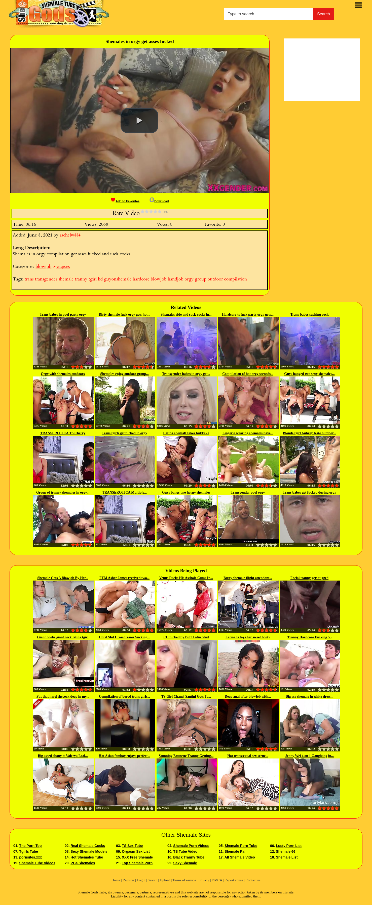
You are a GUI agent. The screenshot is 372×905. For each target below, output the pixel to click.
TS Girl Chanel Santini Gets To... (186, 696)
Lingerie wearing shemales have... (247, 433)
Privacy (203, 880)
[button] (139, 120)
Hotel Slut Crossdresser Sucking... (124, 637)
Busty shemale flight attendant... (248, 578)
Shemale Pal (235, 851)
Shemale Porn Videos (191, 846)
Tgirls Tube (28, 851)
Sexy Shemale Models (88, 851)
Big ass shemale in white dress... (309, 696)
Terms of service (184, 880)
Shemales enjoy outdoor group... (124, 374)
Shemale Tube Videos (37, 863)
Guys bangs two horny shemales (186, 492)
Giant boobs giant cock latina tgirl (62, 637)
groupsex (61, 266)
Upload (165, 880)
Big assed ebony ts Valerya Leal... (63, 756)
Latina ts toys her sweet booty (248, 637)
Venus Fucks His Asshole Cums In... (186, 578)
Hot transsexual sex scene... (247, 756)
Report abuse (234, 880)
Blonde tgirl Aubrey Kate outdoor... (309, 433)
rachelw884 (70, 235)
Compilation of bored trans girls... (124, 696)
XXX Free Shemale (137, 857)
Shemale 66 (285, 851)
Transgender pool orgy (248, 492)
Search (323, 14)
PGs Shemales (82, 863)
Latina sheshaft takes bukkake (186, 433)
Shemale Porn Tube (241, 846)
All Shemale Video (240, 857)
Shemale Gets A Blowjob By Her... (62, 578)
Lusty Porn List (289, 846)
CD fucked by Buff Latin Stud (186, 637)
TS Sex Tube (132, 846)
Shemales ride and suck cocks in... (186, 314)
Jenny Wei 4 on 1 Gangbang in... (309, 756)
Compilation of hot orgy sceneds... (247, 374)
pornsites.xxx (30, 857)
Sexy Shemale (185, 863)
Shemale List (286, 857)
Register (128, 880)
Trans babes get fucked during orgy (309, 492)
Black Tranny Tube (188, 857)
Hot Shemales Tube (86, 857)
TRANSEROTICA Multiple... (124, 492)
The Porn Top (30, 846)
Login (141, 880)
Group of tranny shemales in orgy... (62, 492)
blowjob (43, 266)
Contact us (253, 880)
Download (159, 201)
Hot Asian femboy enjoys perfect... (124, 756)
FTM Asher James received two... (124, 578)
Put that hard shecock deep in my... (62, 696)
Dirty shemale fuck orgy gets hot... (124, 314)
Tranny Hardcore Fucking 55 (309, 637)
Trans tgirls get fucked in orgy (124, 433)
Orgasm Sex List (136, 851)
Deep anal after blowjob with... (248, 696)
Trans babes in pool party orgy (63, 314)
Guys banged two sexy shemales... (309, 374)
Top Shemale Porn (137, 863)
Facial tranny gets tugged (309, 578)
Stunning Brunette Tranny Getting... (186, 756)
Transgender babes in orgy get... (186, 374)
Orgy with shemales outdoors (63, 374)
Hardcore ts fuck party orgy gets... (248, 314)
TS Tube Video (185, 851)
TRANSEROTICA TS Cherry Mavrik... (62, 433)
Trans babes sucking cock (309, 314)
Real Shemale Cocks (87, 846)
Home (115, 880)
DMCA (217, 880)
